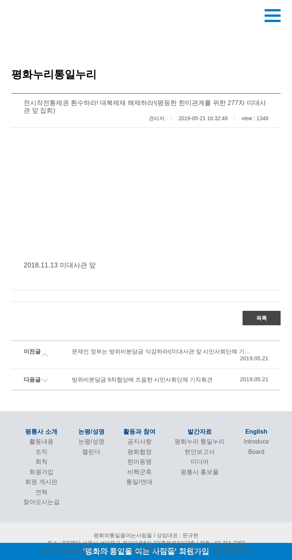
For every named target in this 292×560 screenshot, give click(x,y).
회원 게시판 (41, 481)
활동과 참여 (139, 431)
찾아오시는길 (41, 502)
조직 (41, 451)
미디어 (199, 461)
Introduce (256, 441)
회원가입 (41, 472)
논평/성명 (91, 431)
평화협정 (139, 451)
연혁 (41, 492)
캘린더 (91, 451)
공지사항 (139, 441)
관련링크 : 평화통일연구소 (220, 550)
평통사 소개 (41, 431)
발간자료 (199, 431)
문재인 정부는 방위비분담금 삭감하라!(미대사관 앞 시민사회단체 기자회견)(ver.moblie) (164, 351)
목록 (261, 318)
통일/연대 (139, 481)
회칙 (41, 461)
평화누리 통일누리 (200, 441)
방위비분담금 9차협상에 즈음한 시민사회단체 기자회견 (142, 379)
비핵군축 (139, 472)
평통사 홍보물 (200, 472)
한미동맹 (139, 461)
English (256, 431)
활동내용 (41, 441)
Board (256, 451)
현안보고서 (199, 451)
